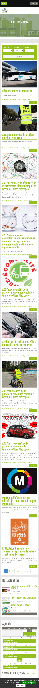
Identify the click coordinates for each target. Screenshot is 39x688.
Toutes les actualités (23, 614)
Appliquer (19, 57)
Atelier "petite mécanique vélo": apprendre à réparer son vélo (19, 343)
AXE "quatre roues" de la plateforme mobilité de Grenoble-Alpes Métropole (16, 446)
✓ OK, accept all (29, 683)
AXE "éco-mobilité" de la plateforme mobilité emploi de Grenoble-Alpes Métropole (18, 292)
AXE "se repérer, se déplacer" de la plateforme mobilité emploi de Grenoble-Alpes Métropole (19, 186)
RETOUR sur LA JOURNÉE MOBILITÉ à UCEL (23, 598)
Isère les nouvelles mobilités (17, 91)
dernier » (26, 571)
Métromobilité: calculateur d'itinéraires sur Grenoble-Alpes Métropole (19, 500)
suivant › (18, 571)
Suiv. (33, 673)
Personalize (20, 685)
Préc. (28, 673)
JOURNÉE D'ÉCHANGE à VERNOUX (20, 605)
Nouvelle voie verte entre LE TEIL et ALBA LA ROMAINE (24, 587)
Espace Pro (34, 3)
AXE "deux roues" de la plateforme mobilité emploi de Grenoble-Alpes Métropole (18, 394)
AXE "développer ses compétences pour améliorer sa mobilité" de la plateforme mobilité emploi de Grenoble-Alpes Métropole (18, 241)
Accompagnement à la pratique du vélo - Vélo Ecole (18, 136)
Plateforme (6, 47)
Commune (27, 47)
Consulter (33, 102)
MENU (4, 3)
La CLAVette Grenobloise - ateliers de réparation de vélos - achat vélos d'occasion (19, 551)
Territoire (16, 47)
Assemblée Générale (19, 659)
